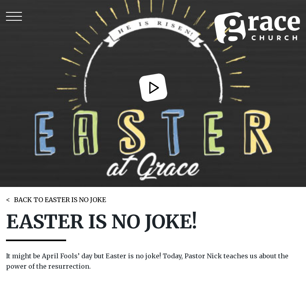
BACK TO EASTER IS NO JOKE (60, 200)
